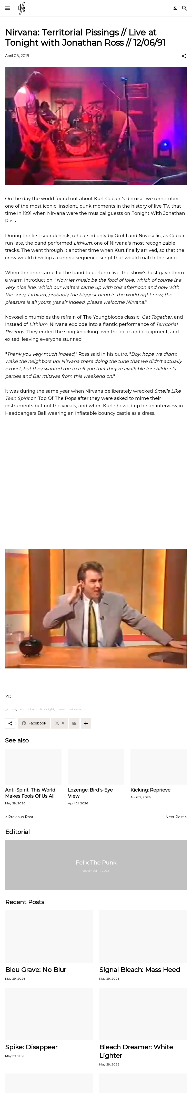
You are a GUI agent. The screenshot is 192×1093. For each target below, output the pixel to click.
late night (47, 709)
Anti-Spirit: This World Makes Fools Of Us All (30, 793)
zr (86, 709)
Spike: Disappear (31, 1047)
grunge (10, 709)
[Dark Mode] (175, 8)
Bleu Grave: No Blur (35, 969)
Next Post (175, 817)
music (62, 709)
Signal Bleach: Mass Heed (139, 969)
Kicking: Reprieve (150, 790)
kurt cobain (28, 709)
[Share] (184, 56)
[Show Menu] (7, 8)
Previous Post (20, 817)
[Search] (185, 8)
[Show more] (86, 723)
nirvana (76, 709)
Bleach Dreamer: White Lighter (136, 1051)
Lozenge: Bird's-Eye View (90, 793)
